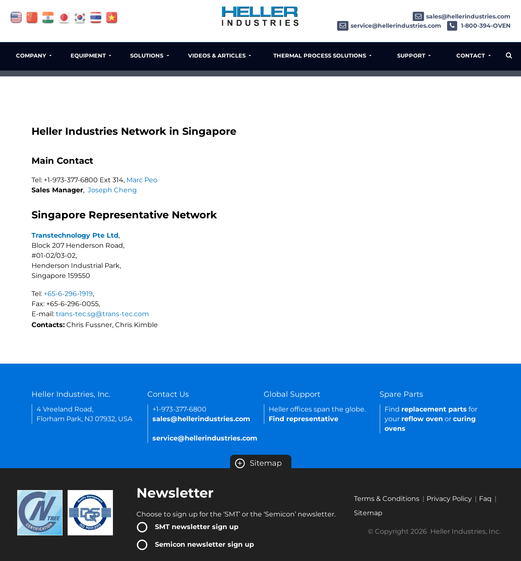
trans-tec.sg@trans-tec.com (102, 314)
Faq (485, 499)
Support (412, 55)
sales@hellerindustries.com (462, 16)
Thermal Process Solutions (320, 55)
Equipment (89, 55)
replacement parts (434, 409)
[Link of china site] (32, 17)
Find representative (303, 419)
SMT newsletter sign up (196, 527)
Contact (471, 55)
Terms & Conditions (386, 499)
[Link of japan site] (64, 17)
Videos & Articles (217, 55)
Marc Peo (141, 180)
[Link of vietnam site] (112, 17)
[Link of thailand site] (96, 17)
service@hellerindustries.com (389, 25)
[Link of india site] (48, 17)
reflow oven (422, 419)
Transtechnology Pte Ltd (74, 235)
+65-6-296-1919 (68, 294)
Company (32, 55)
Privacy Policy (449, 499)
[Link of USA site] (16, 17)
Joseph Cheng (112, 190)
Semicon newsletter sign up (204, 544)
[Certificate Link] (40, 512)
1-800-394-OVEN (479, 25)
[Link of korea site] (80, 17)
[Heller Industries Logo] (260, 16)
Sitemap (258, 463)
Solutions (147, 55)
